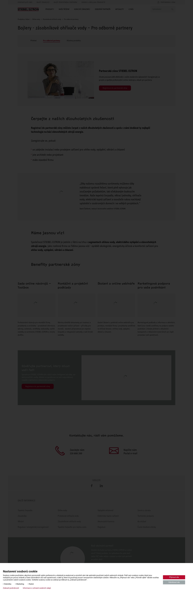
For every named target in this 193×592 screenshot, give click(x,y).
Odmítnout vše (174, 582)
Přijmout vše (174, 577)
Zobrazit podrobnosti (11, 588)
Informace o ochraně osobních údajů (37, 588)
